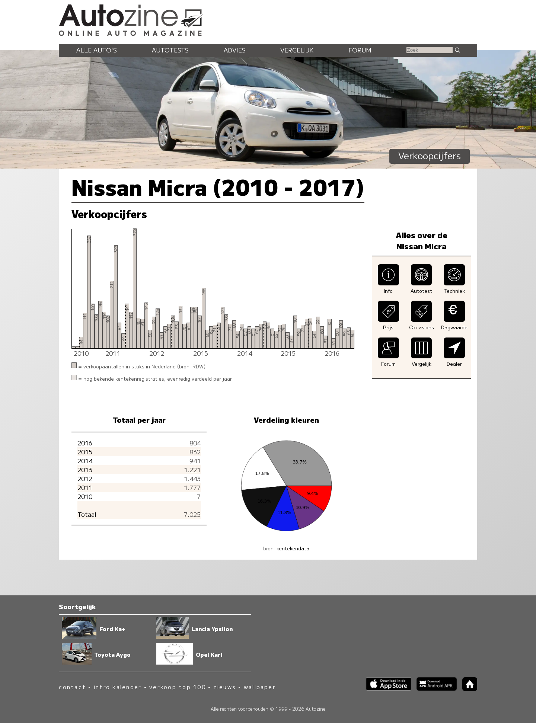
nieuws (225, 687)
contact (72, 687)
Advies (235, 49)
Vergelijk (296, 49)
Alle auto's (96, 49)
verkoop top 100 (177, 687)
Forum (359, 49)
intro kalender (117, 687)
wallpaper (260, 687)
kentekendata (293, 548)
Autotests (170, 49)
